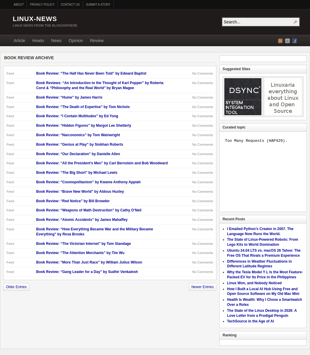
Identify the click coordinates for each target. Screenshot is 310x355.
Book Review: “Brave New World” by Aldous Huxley (80, 191)
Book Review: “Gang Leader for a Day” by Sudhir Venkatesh (87, 272)
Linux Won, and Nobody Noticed (254, 283)
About (19, 4)
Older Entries (16, 287)
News (56, 40)
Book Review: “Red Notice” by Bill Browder (73, 201)
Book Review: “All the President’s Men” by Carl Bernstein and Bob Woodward (102, 163)
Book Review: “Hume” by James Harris (69, 97)
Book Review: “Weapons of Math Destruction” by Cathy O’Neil (88, 210)
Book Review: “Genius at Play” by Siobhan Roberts (79, 144)
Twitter (287, 40)
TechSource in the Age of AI (250, 321)
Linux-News (35, 19)
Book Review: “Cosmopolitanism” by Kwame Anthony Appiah (88, 182)
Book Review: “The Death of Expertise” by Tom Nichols (83, 107)
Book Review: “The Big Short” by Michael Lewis (76, 173)
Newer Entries (202, 287)
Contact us (70, 4)
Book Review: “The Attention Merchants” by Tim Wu (80, 253)
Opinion (76, 40)
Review (97, 40)
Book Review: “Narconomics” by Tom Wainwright (78, 135)
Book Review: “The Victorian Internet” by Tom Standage (83, 244)
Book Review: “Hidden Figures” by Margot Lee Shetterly (83, 125)
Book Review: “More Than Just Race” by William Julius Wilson (89, 262)
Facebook (294, 40)
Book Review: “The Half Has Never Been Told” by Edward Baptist (91, 73)
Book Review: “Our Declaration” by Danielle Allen (78, 154)
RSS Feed (280, 40)
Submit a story (98, 4)
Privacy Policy (42, 4)
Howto (38, 40)
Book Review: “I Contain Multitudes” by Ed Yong (77, 116)
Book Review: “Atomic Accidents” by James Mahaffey (81, 220)
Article (19, 40)
